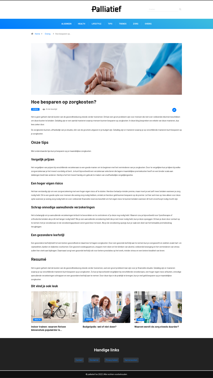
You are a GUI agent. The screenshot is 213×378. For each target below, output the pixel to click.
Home (37, 34)
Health (81, 24)
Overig (148, 24)
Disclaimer (94, 360)
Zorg (135, 24)
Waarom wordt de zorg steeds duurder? (156, 327)
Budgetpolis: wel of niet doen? (99, 327)
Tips (110, 24)
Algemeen (66, 24)
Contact (79, 360)
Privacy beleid (112, 360)
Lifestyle (96, 24)
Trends (122, 24)
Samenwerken (131, 360)
